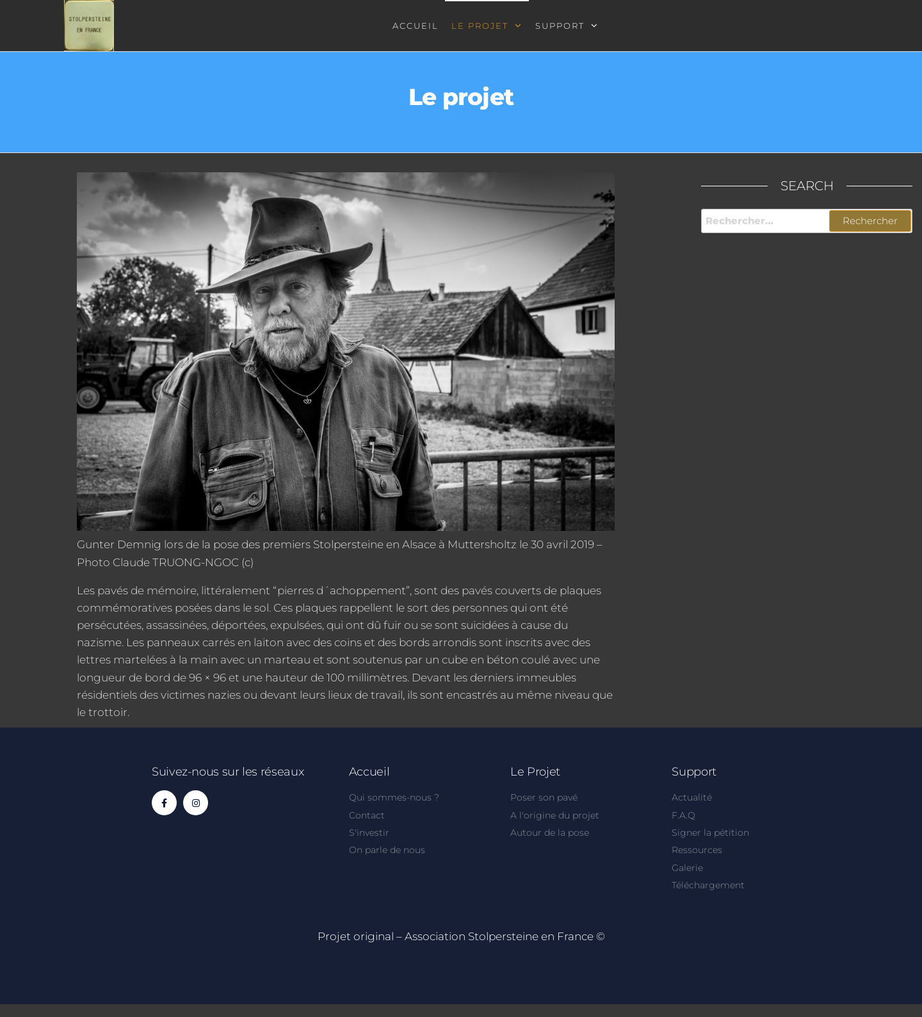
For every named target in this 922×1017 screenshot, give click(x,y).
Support (560, 25)
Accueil (415, 25)
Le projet (479, 25)
